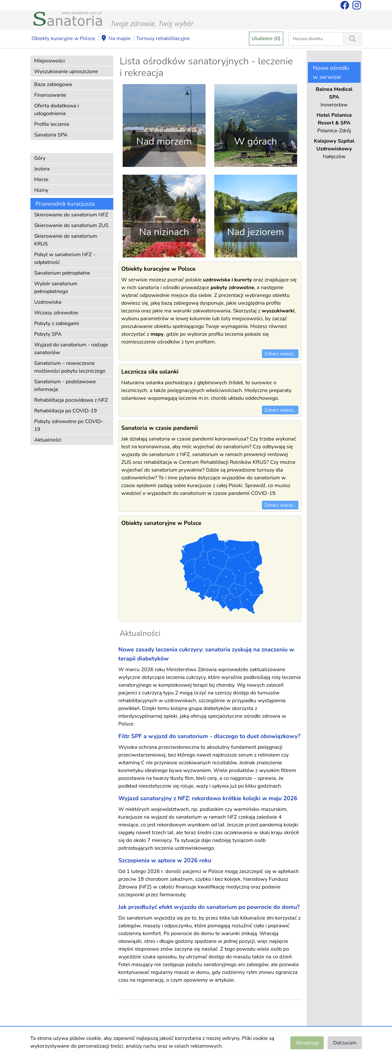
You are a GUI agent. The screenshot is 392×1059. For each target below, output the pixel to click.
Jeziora (42, 168)
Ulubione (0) (266, 38)
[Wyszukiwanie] (352, 39)
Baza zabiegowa (53, 84)
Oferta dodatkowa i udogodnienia (56, 109)
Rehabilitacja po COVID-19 (65, 410)
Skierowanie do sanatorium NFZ (71, 214)
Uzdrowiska (48, 302)
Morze (41, 179)
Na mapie (115, 39)
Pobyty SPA (48, 334)
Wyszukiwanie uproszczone (66, 71)
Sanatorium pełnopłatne (62, 273)
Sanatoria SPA (51, 134)
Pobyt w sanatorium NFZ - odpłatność (64, 258)
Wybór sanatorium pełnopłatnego (56, 287)
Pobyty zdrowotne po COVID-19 (68, 425)
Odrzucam (344, 1042)
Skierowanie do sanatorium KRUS (65, 240)
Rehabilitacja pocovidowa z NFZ (71, 400)
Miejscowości (49, 60)
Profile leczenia (51, 124)
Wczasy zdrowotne (56, 312)
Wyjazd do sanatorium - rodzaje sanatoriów (71, 348)
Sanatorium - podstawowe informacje (65, 385)
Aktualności (48, 439)
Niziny (41, 190)
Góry (40, 158)
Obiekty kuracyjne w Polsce (63, 38)
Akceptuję (307, 1042)
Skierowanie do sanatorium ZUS (71, 225)
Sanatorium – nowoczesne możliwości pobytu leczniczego (70, 367)
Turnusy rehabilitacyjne (163, 38)
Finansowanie (50, 95)
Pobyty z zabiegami (56, 323)
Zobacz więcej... (280, 354)
